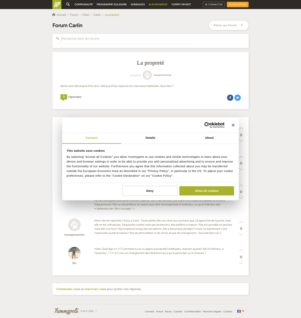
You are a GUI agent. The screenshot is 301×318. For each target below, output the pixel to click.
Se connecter (214, 4)
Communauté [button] (84, 4)
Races (168, 311)
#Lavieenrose (158, 4)
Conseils (149, 311)
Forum (159, 311)
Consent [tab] (92, 137)
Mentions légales (212, 311)
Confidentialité (192, 311)
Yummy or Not (181, 4)
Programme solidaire (112, 4)
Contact (227, 311)
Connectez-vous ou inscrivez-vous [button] (81, 289)
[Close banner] (233, 125)
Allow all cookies (207, 190)
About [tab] (209, 137)
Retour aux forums (229, 25)
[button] (230, 97)
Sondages (138, 4)
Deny (149, 190)
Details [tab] (150, 137)
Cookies (178, 311)
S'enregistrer (237, 4)
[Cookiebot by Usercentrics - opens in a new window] (207, 125)
